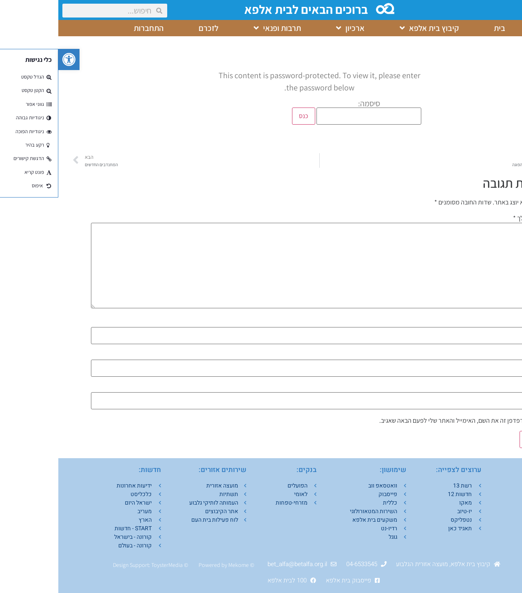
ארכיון (292, 28)
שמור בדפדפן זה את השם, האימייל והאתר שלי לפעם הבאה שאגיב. (402, 420)
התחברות (90, 28)
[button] (10, 59)
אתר (483, 387)
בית (441, 28)
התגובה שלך (472, 218)
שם (483, 322)
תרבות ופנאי (219, 28)
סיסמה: (310, 112)
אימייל (479, 355)
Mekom (179, 565)
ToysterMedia (108, 565)
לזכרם (150, 28)
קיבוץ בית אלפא (370, 28)
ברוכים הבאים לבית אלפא (248, 9)
